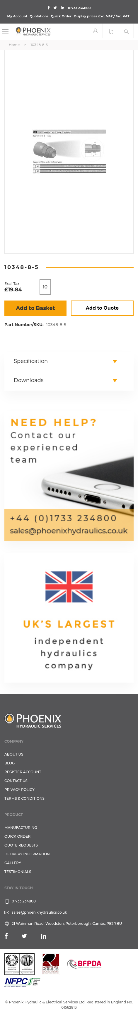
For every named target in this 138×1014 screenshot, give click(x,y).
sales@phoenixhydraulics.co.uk (39, 912)
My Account (17, 16)
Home (14, 44)
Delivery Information (27, 854)
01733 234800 (79, 8)
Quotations (39, 16)
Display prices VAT (102, 16)
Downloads (29, 380)
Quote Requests (21, 845)
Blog (9, 763)
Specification (31, 361)
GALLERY (12, 863)
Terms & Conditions (24, 798)
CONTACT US (16, 781)
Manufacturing (20, 827)
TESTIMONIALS (17, 871)
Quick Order (61, 16)
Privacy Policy (19, 789)
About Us (13, 754)
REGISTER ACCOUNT (22, 772)
